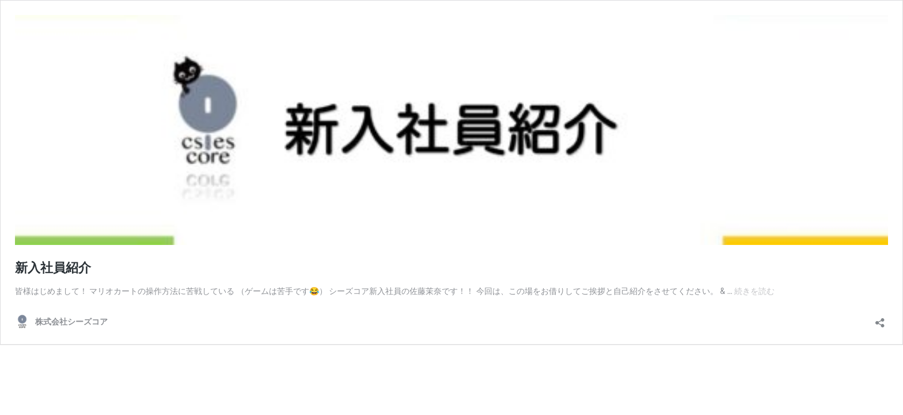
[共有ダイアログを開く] (880, 319)
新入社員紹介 (53, 268)
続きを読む (754, 291)
